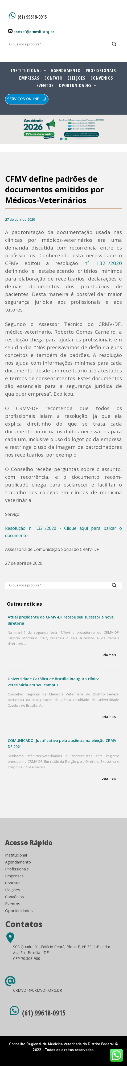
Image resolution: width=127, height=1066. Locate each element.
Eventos (45, 85)
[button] (61, 139)
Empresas (29, 78)
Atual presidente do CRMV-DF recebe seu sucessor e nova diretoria (61, 620)
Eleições (76, 78)
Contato (53, 78)
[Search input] (57, 44)
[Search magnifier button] (114, 45)
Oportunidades (75, 85)
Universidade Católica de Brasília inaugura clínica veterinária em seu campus (54, 681)
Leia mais (109, 655)
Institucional (26, 70)
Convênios (102, 78)
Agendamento (66, 70)
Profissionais (101, 70)
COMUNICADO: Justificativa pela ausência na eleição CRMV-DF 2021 (63, 743)
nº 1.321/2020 (103, 263)
